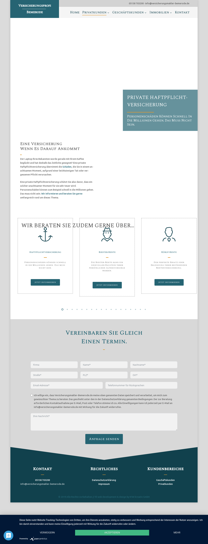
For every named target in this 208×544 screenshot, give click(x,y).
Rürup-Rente (169, 252)
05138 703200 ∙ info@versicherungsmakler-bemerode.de (159, 3)
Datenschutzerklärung (104, 492)
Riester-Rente (107, 252)
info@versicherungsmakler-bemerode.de (42, 496)
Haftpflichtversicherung (45, 252)
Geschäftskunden (165, 492)
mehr (177, 532)
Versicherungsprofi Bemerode (34, 9)
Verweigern (47, 532)
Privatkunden (165, 496)
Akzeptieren (112, 532)
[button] (45, 282)
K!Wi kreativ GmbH (140, 509)
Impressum (104, 496)
